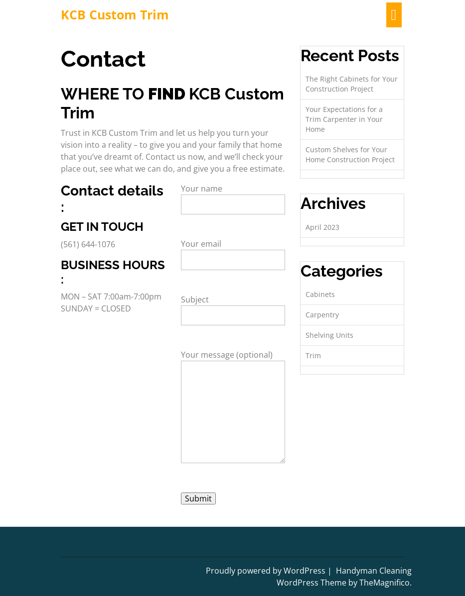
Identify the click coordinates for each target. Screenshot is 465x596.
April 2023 (322, 227)
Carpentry (322, 314)
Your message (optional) (233, 413)
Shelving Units (329, 335)
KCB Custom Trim (115, 14)
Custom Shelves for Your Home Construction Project (350, 154)
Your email (233, 251)
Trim (313, 355)
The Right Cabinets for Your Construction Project (352, 84)
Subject (233, 307)
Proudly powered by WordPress (266, 570)
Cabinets (320, 294)
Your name (233, 196)
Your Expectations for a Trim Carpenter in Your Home (344, 119)
